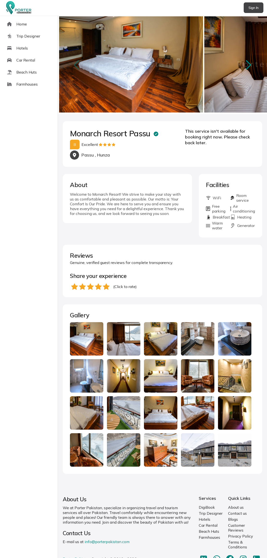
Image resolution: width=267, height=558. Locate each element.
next (248, 65)
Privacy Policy (240, 536)
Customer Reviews (236, 528)
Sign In (253, 8)
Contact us (237, 513)
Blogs (233, 519)
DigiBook (207, 507)
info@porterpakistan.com (107, 541)
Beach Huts (209, 531)
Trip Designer (211, 513)
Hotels (204, 519)
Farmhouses (209, 537)
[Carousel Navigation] (162, 65)
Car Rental (208, 525)
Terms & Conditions (237, 544)
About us (236, 507)
